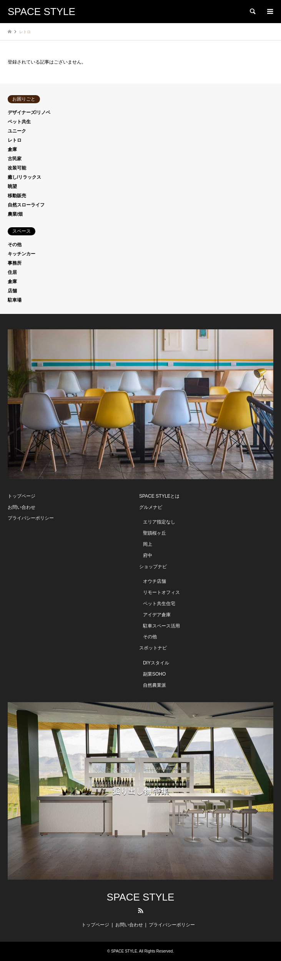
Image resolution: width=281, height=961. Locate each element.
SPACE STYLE (141, 897)
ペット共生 (19, 121)
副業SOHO (154, 674)
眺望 (12, 186)
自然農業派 (154, 685)
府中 (147, 555)
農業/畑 (15, 214)
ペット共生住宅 (159, 603)
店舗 (12, 290)
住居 (12, 272)
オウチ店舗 (154, 581)
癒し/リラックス (24, 177)
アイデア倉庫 (157, 614)
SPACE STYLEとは (159, 496)
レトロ (15, 140)
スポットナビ (153, 648)
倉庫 (12, 149)
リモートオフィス (161, 592)
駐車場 (15, 300)
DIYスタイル (156, 663)
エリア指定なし (159, 522)
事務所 (15, 263)
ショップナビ (153, 566)
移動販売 (17, 195)
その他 (15, 244)
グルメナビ (150, 507)
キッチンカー (21, 254)
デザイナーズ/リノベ (29, 112)
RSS (140, 910)
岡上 (147, 544)
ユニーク (17, 131)
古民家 (15, 158)
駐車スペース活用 (161, 626)
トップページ (21, 496)
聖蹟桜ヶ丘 (154, 533)
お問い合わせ (21, 507)
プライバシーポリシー (31, 518)
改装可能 (17, 168)
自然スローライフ (26, 205)
